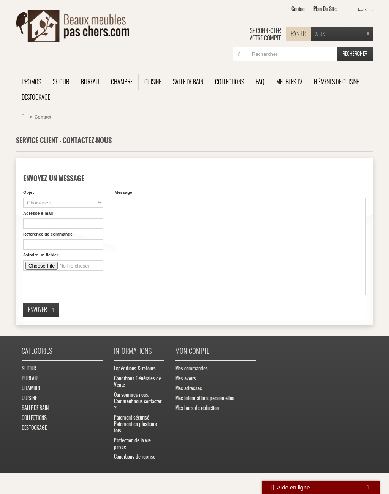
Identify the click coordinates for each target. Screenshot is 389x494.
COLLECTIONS (229, 82)
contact (298, 9)
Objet (28, 192)
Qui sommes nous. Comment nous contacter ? (137, 401)
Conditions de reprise (134, 456)
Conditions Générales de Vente (137, 381)
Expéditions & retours (135, 368)
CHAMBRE (122, 82)
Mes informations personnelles (204, 398)
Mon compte (192, 351)
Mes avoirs (185, 378)
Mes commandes (191, 368)
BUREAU (90, 82)
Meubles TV (289, 82)
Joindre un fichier (40, 255)
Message (123, 192)
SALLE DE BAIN (188, 82)
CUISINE (152, 82)
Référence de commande (48, 234)
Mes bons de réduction (197, 408)
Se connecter (265, 30)
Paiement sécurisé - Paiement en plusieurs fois (135, 424)
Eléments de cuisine (336, 82)
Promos (31, 82)
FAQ (260, 82)
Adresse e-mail (38, 213)
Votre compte (265, 38)
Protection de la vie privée (132, 443)
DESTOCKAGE (36, 97)
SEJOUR (61, 82)
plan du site (325, 9)
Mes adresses (188, 388)
